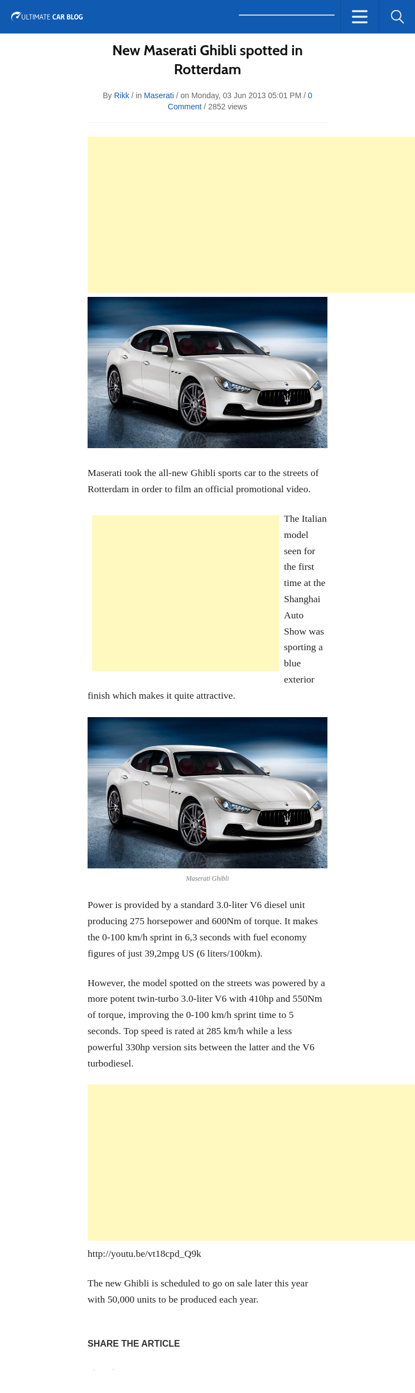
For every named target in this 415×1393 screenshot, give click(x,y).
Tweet (113, 1369)
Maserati (159, 95)
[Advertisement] (251, 215)
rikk (121, 95)
